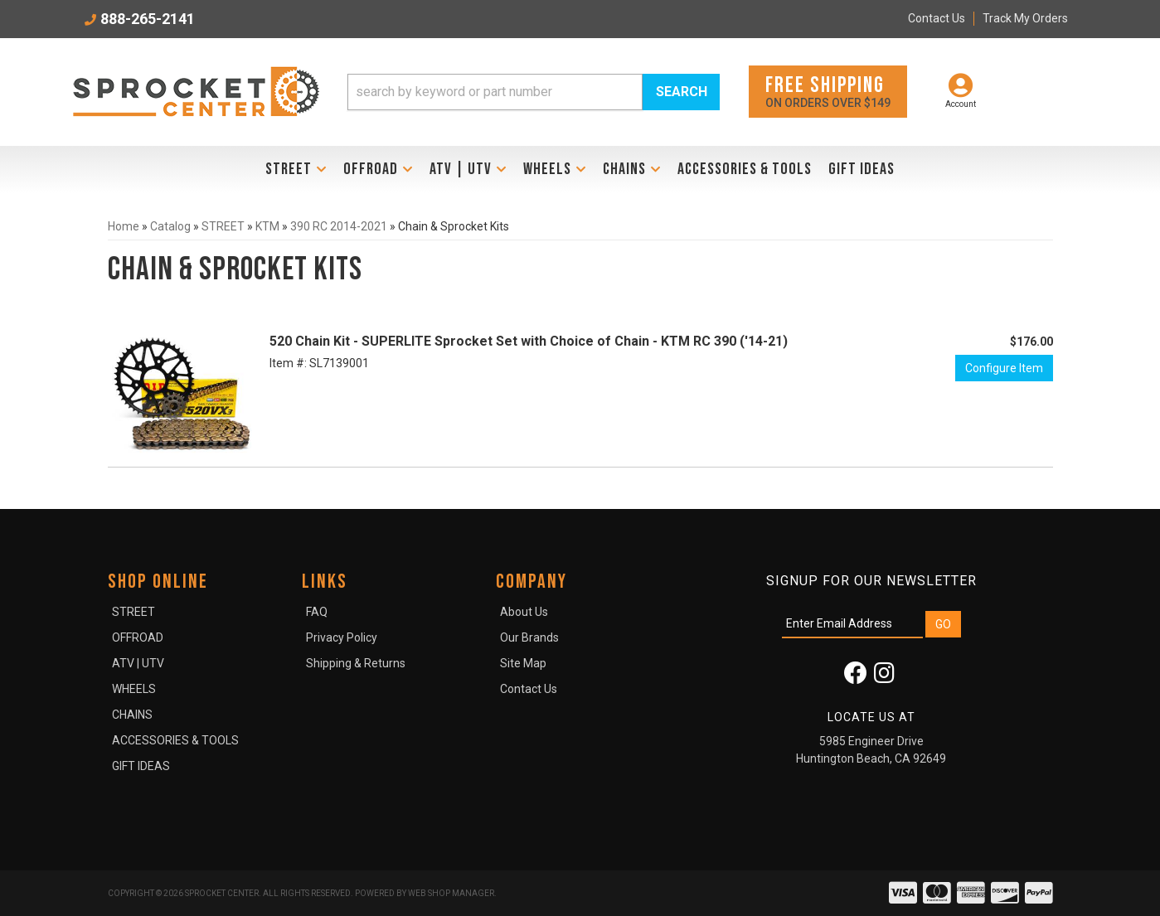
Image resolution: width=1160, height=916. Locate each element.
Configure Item (1004, 368)
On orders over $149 (828, 90)
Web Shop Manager (451, 893)
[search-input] (495, 92)
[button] (534, 92)
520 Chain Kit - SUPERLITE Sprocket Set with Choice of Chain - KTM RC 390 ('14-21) (528, 341)
